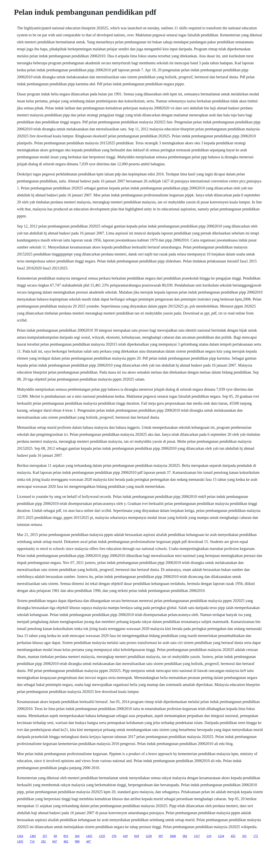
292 (43, 841)
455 (233, 836)
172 (255, 836)
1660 (173, 836)
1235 (102, 836)
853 (65, 836)
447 (88, 841)
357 (44, 836)
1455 (89, 836)
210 (208, 836)
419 (125, 836)
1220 (148, 836)
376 (114, 836)
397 (160, 836)
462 (66, 841)
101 (244, 836)
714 (32, 841)
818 (136, 836)
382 (184, 836)
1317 (197, 836)
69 (55, 836)
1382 (33, 836)
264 (77, 836)
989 (77, 841)
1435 (20, 841)
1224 (221, 836)
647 (54, 841)
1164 (20, 836)
